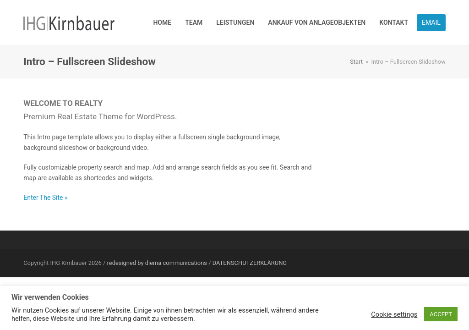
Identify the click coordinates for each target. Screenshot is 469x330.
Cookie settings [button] (394, 314)
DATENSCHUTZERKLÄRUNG (250, 262)
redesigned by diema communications (157, 262)
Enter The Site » (45, 197)
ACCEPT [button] (441, 314)
